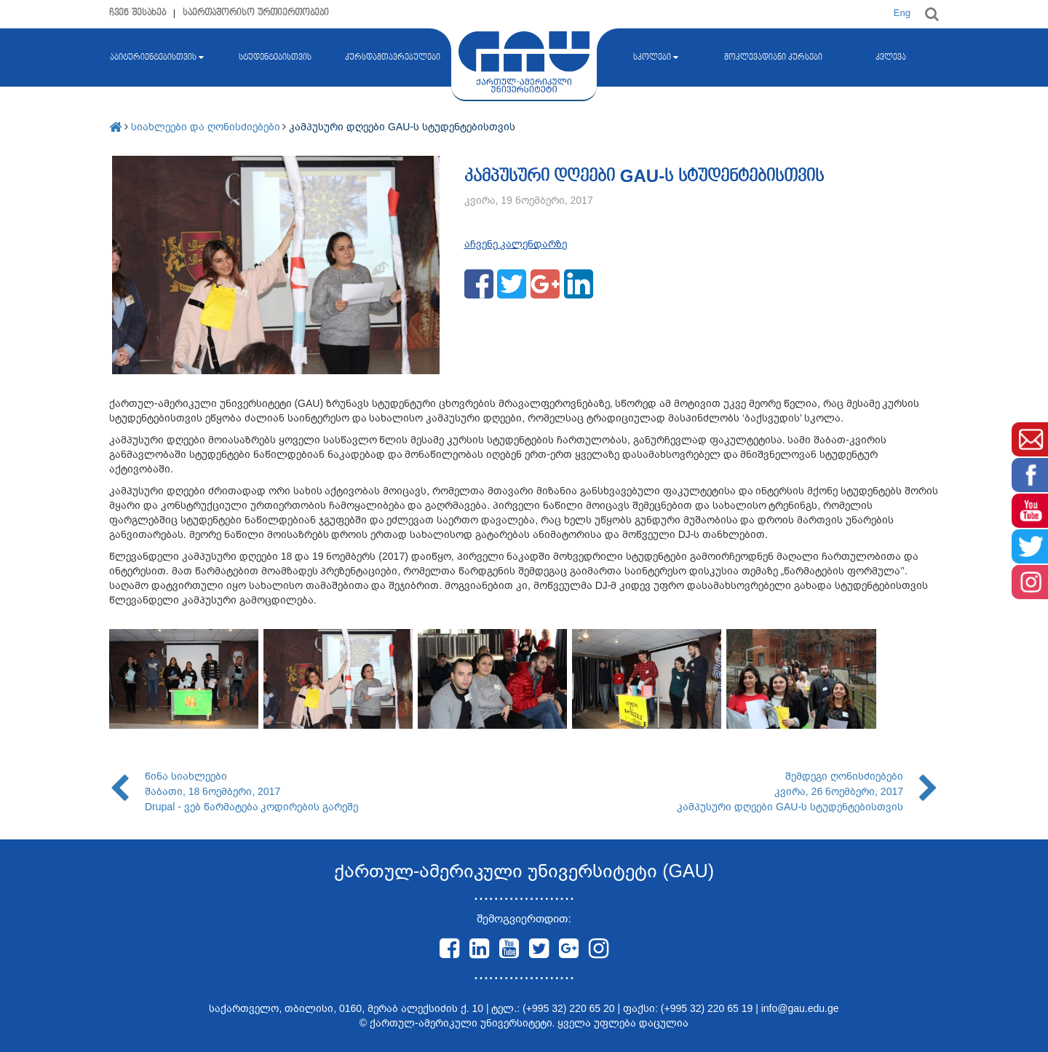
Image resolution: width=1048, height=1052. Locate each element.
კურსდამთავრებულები (392, 57)
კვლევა (891, 57)
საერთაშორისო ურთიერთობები (256, 12)
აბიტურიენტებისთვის (157, 57)
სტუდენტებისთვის (275, 57)
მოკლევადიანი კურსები (773, 57)
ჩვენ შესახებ (137, 12)
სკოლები (655, 57)
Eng (902, 12)
